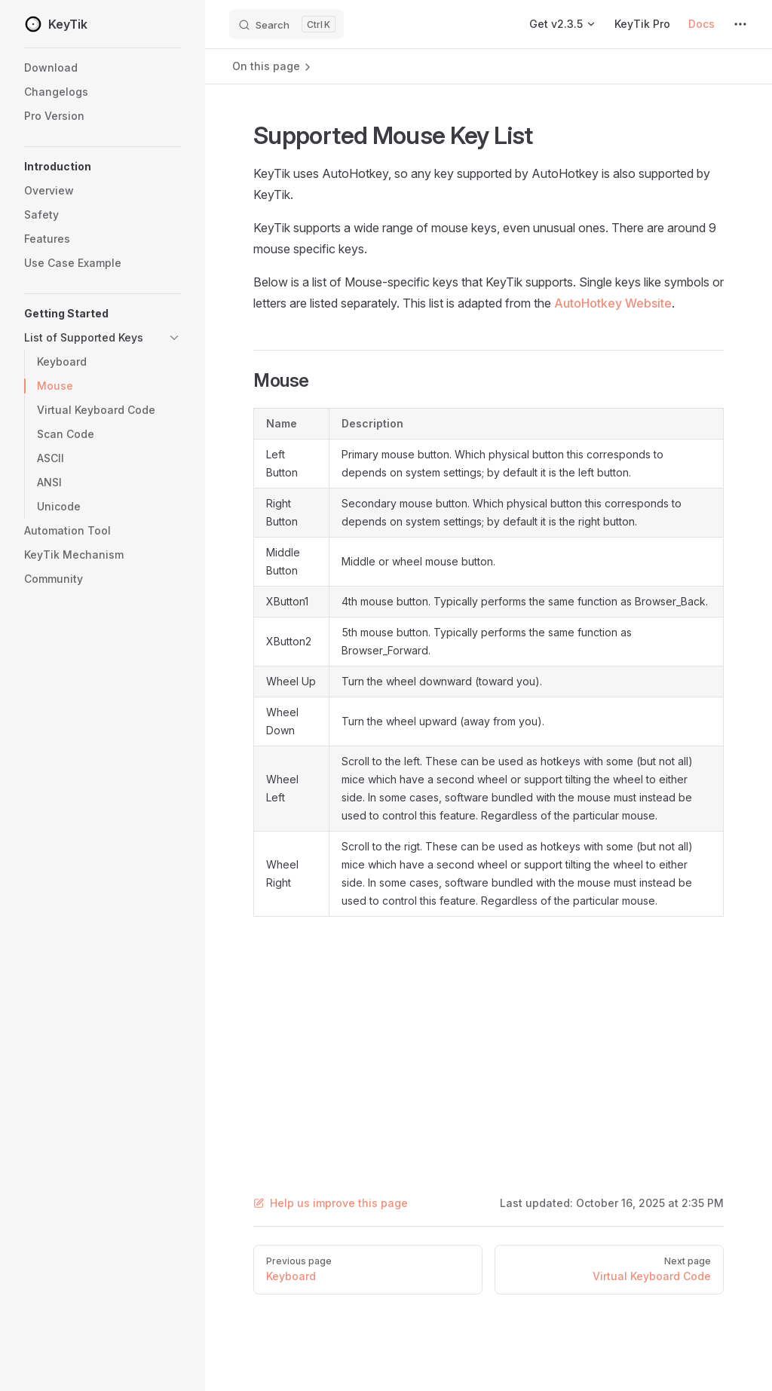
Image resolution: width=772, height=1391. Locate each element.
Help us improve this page (330, 1202)
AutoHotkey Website (613, 303)
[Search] (286, 24)
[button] (102, 167)
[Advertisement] (488, 1037)
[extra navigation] (740, 24)
